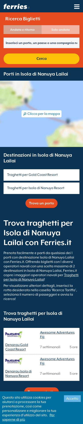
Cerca (42, 59)
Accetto (72, 399)
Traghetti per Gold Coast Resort (32, 175)
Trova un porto (41, 203)
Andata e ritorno (22, 29)
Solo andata (60, 29)
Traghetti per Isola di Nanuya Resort (35, 188)
